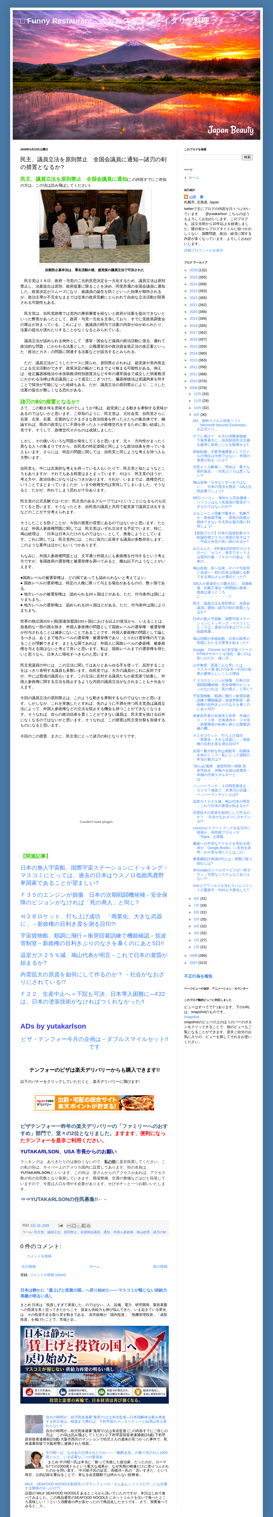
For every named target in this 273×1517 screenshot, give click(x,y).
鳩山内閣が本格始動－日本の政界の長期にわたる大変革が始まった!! (221, 641)
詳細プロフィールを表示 (203, 250)
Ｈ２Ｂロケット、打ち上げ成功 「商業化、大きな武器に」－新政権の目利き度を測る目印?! (221, 739)
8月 (197, 898)
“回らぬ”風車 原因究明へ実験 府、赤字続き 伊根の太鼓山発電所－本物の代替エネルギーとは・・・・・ (221, 772)
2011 (194, 374)
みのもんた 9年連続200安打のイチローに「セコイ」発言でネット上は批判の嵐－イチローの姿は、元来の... (222, 554)
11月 (198, 401)
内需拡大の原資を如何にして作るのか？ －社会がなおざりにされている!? (222, 816)
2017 (194, 332)
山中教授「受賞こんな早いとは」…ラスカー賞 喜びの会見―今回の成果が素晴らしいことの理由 (222, 669)
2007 (194, 963)
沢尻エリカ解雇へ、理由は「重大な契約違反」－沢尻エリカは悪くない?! (221, 471)
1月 (197, 947)
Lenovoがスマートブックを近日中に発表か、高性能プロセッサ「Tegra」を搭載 (222, 832)
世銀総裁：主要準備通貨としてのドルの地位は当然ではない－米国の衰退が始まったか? (221, 456)
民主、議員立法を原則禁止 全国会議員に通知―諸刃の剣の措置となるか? (221, 607)
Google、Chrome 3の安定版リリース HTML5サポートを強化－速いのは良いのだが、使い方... (224, 654)
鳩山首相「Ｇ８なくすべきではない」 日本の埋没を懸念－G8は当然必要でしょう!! (222, 486)
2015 (194, 346)
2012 (194, 367)
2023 (194, 291)
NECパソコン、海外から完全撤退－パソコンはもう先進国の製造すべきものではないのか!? (221, 502)
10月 (198, 408)
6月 (197, 912)
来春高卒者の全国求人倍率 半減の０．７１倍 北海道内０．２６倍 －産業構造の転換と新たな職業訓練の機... (221, 722)
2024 (194, 284)
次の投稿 (29, 1266)
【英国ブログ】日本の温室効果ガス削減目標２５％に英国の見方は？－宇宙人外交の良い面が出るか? (221, 537)
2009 (194, 388)
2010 (194, 381)
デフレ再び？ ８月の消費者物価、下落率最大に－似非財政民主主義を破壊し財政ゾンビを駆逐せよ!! (221, 440)
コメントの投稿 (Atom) (47, 1275)
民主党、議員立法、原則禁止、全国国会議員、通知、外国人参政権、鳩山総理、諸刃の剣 (100, 1232)
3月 (197, 933)
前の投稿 (160, 1266)
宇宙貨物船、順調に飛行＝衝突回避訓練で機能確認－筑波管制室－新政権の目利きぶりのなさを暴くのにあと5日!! (221, 702)
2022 (194, 298)
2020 (194, 312)
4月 (197, 926)
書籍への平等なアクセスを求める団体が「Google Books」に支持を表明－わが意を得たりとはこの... (222, 847)
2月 (197, 940)
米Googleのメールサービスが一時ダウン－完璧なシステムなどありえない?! (222, 874)
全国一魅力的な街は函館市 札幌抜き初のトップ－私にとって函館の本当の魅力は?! (221, 755)
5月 (197, 919)
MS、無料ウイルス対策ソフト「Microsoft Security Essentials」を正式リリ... (221, 425)
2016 (194, 339)
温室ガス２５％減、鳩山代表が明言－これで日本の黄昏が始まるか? (221, 803)
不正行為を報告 (198, 976)
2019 (194, 318)
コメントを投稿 (39, 1256)
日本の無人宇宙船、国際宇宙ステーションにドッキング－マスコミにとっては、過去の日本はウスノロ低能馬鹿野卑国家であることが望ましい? (94, 875)
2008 (194, 956)
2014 (194, 353)
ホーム (94, 1266)
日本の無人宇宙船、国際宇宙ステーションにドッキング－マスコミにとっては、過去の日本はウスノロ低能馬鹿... (221, 625)
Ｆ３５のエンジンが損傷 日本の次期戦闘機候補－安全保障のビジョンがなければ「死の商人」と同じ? (222, 684)
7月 (197, 905)
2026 (194, 270)
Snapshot (191, 1017)
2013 (194, 360)
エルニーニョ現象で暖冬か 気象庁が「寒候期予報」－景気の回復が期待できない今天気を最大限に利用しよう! (221, 519)
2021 (194, 305)
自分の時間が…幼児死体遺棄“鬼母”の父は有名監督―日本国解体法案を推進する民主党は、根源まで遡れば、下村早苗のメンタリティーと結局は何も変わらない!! (106, 1421)
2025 (194, 277)
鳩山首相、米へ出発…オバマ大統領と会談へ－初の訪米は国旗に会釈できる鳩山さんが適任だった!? (221, 572)
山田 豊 (196, 197)
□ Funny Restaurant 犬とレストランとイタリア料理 (114, 20)
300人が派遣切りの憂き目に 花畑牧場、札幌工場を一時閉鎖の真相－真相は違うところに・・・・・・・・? (222, 589)
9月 (197, 415)
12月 (198, 394)
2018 (194, 326)
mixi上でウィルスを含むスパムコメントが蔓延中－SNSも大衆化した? (223, 888)
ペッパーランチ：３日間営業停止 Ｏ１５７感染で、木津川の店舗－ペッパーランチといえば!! (221, 790)
